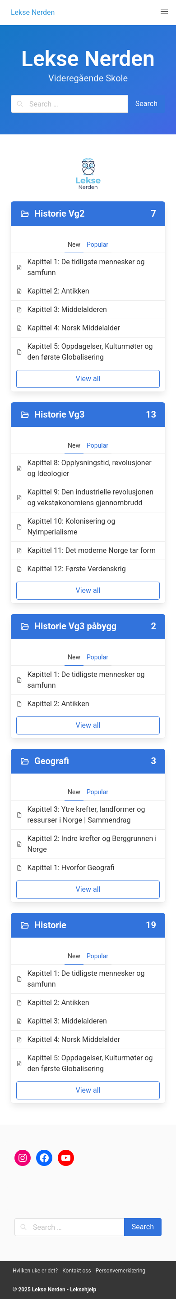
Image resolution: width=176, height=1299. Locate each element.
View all (87, 378)
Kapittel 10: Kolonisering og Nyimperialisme (65, 526)
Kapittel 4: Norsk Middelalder (68, 328)
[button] (164, 11)
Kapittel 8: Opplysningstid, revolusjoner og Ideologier (84, 468)
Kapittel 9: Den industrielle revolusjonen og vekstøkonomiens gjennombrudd (84, 497)
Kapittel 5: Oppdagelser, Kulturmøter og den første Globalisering (84, 351)
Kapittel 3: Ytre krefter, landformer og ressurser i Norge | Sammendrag (80, 814)
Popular (97, 244)
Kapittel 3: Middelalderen (61, 309)
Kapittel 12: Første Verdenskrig (71, 569)
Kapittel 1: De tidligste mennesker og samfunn (80, 267)
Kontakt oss (76, 1271)
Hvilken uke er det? (35, 1271)
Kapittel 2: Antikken (52, 291)
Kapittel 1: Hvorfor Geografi (65, 867)
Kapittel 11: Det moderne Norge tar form (86, 550)
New (74, 244)
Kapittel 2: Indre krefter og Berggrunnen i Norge (86, 844)
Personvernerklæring (120, 1271)
